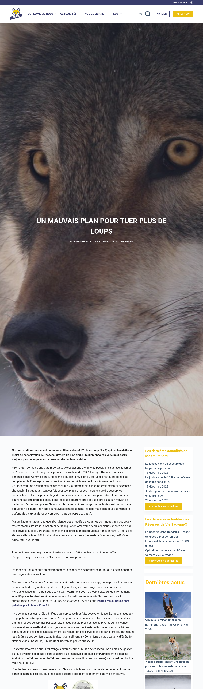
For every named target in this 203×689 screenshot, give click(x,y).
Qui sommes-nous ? (42, 13)
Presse (129, 241)
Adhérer (162, 14)
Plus (117, 14)
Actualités (70, 14)
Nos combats (97, 14)
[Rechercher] (147, 14)
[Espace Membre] (182, 2)
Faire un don (183, 14)
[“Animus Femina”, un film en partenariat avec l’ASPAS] (168, 605)
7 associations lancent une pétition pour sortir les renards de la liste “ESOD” (167, 666)
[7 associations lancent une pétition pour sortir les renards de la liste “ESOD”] (168, 646)
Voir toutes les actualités (163, 506)
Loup (121, 241)
